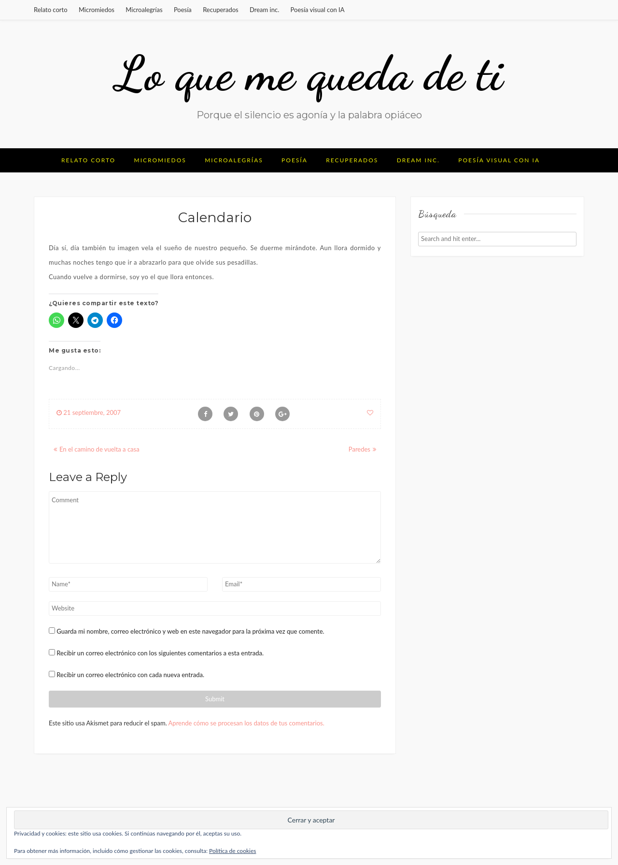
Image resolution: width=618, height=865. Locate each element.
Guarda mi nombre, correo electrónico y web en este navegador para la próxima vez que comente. (190, 631)
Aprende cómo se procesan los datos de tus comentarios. (246, 723)
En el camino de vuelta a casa (99, 449)
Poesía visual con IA (318, 10)
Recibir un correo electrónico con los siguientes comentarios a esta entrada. (160, 653)
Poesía (183, 10)
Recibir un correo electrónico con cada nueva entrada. (130, 675)
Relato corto (51, 10)
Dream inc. (264, 10)
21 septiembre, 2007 (88, 412)
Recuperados (221, 10)
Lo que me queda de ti (309, 73)
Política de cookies (232, 850)
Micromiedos (96, 10)
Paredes (359, 449)
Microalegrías (144, 10)
